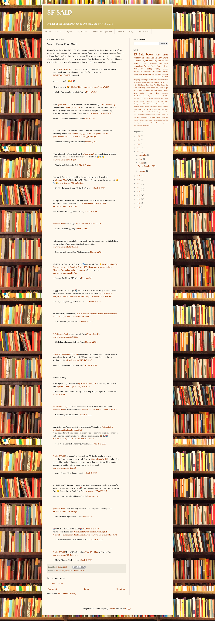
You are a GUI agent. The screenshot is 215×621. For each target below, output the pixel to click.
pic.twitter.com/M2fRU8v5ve (65, 555)
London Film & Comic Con (157, 82)
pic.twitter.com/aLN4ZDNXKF (104, 535)
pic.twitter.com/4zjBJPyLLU (105, 409)
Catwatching (151, 104)
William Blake (157, 120)
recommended (158, 77)
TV (167, 114)
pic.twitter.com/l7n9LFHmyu (65, 511)
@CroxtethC (107, 427)
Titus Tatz (165, 117)
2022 (139, 148)
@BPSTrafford (102, 133)
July (140, 159)
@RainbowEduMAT (74, 430)
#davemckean (96, 267)
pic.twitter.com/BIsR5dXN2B (88, 223)
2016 (139, 191)
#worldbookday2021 (111, 264)
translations (157, 71)
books (56, 571)
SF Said (58, 31)
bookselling (155, 88)
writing (157, 69)
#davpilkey (107, 267)
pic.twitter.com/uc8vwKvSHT (100, 113)
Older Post (121, 589)
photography (152, 90)
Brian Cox (164, 98)
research (160, 90)
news (146, 90)
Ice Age (145, 109)
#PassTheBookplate (140, 96)
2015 (139, 195)
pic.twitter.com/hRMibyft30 (64, 468)
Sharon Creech (160, 114)
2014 (139, 199)
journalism (146, 123)
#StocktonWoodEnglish (97, 532)
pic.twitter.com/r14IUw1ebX (100, 296)
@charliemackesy (85, 203)
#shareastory (58, 267)
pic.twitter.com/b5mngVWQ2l (96, 87)
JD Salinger (153, 109)
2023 (139, 144)
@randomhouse (79, 270)
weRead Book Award (143, 125)
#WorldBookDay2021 (62, 75)
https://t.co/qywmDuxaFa (80, 386)
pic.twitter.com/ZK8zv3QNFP (65, 247)
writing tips (138, 74)
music (149, 77)
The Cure (149, 85)
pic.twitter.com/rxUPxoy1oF (65, 206)
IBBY (140, 109)
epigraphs (140, 90)
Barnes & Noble (147, 98)
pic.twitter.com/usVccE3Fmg (65, 273)
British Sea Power (152, 101)
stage (135, 93)
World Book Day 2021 (147, 166)
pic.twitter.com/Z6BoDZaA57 (79, 360)
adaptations (137, 77)
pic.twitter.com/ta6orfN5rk (83, 438)
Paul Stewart (138, 114)
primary (137, 57)
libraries (152, 123)
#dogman (56, 270)
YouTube (165, 120)
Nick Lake (150, 112)
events (165, 71)
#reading (73, 267)
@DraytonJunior (73, 107)
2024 (139, 140)
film (141, 123)
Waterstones (148, 120)
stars (166, 123)
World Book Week (149, 74)
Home (48, 31)
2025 (139, 136)
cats (135, 90)
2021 (139, 152)
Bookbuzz (157, 98)
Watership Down (144, 88)
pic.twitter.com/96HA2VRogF (71, 183)
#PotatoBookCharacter (62, 535)
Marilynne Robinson (140, 112)
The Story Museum (154, 117)
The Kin (157, 85)
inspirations (138, 66)
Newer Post (52, 589)
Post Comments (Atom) (67, 594)
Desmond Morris (139, 106)
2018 (139, 184)
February (142, 171)
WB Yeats (141, 120)
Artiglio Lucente (151, 96)
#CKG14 (165, 93)
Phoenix (120, 31)
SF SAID (59, 12)
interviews (147, 71)
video (135, 125)
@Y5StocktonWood (90, 529)
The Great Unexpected (141, 117)
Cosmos (165, 104)
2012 (139, 207)
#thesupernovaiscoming (159, 63)
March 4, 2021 (85, 165)
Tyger (69, 31)
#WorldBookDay (66, 69)
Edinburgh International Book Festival (154, 80)
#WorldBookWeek (60, 334)
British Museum (139, 101)
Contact (158, 104)
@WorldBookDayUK (62, 136)
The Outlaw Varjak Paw (101, 31)
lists (157, 123)
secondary (153, 61)
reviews (165, 66)
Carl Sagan (164, 101)
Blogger (128, 609)
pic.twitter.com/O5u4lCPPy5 (94, 491)
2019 (139, 180)
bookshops (164, 88)
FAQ (131, 31)
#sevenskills (58, 316)
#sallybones (68, 296)
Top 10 (136, 120)
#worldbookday (76, 133)
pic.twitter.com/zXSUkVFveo (76, 316)
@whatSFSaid (77, 87)
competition (138, 71)
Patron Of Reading (143, 69)
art (144, 77)
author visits (161, 54)
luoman (112, 609)
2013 (139, 203)
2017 (139, 187)
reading (162, 123)
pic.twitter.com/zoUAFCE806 (65, 337)
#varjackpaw (66, 270)
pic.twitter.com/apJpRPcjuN (65, 160)
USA (166, 74)
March (141, 163)
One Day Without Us (161, 112)
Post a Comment (57, 583)
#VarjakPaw (87, 409)
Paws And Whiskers (148, 114)
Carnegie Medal (139, 104)
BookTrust (160, 74)
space (166, 90)
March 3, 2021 (92, 92)
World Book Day (79, 571)
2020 (139, 176)
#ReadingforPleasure (81, 535)
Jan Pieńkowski (163, 109)
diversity (136, 123)
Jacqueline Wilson (140, 82)
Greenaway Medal (156, 106)
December (143, 155)
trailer (142, 93)
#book (66, 267)
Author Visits (143, 31)
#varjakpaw (58, 296)
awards (165, 69)
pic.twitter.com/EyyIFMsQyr (83, 136)
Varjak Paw (82, 31)
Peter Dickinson (139, 85)
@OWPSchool (71, 354)
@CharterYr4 (88, 154)
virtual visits (153, 93)
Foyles (147, 106)
